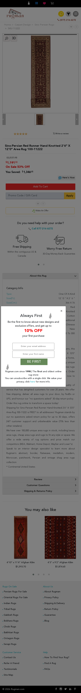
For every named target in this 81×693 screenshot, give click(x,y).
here (33, 382)
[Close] (34, 311)
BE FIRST (34, 361)
